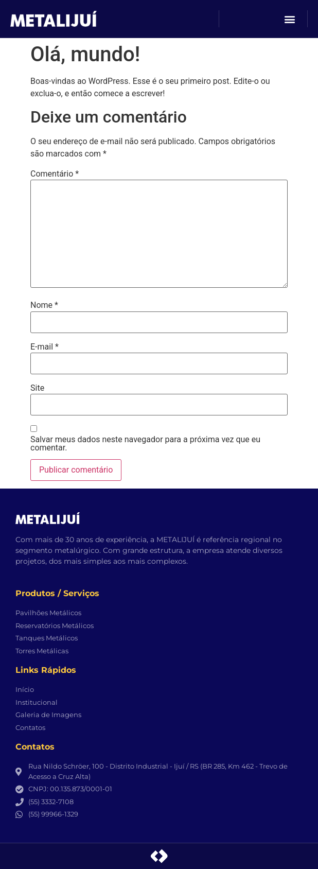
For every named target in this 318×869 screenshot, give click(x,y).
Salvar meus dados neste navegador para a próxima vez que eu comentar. (145, 444)
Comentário (54, 174)
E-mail (44, 347)
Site (37, 388)
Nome (44, 305)
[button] (289, 18)
